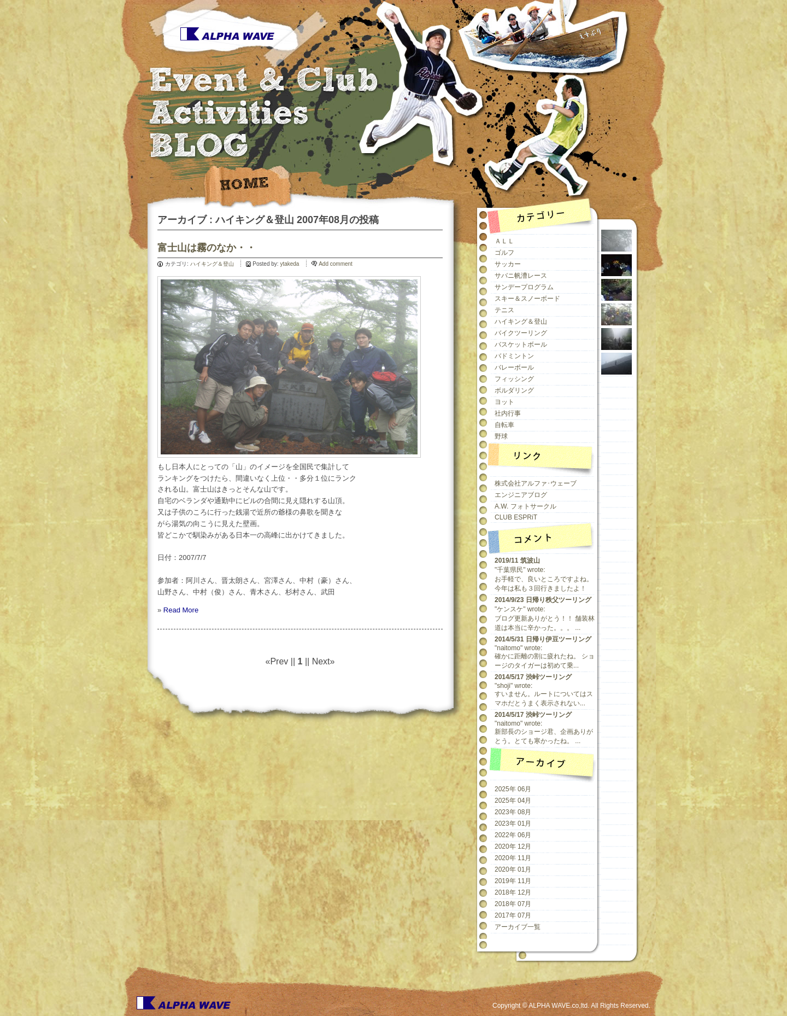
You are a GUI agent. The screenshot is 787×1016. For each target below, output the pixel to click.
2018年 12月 (513, 892)
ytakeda (289, 264)
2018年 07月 (513, 904)
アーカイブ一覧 (518, 927)
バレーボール (514, 367)
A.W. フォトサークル (525, 506)
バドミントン (514, 356)
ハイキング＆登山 (212, 264)
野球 (501, 436)
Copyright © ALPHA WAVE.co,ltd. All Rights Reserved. (571, 1005)
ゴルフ (504, 252)
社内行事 (508, 413)
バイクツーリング (521, 333)
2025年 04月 (513, 800)
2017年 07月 (513, 915)
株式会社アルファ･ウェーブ (536, 483)
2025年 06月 (513, 789)
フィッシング (514, 379)
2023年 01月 (513, 823)
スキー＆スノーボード (527, 298)
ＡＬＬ (504, 241)
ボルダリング (514, 390)
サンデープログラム (524, 287)
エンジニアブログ (521, 495)
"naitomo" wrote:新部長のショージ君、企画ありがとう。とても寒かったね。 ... (544, 728)
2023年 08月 (513, 812)
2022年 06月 (513, 835)
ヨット (504, 402)
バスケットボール (521, 344)
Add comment (336, 264)
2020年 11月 (513, 858)
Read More (180, 610)
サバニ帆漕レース (521, 275)
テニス (504, 310)
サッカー (508, 264)
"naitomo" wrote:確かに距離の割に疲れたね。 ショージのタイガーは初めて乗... (545, 652)
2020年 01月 (513, 869)
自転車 (504, 425)
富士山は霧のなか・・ (206, 247)
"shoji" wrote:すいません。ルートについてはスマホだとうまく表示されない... (544, 690)
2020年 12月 (513, 846)
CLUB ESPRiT (516, 517)
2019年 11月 (513, 881)
